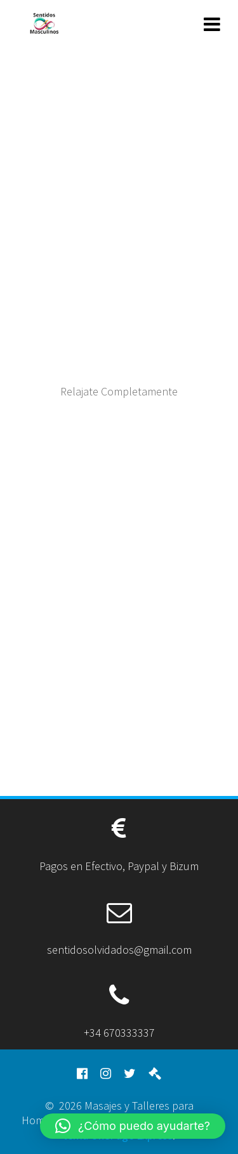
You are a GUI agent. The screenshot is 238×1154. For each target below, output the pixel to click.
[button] (132, 1126)
